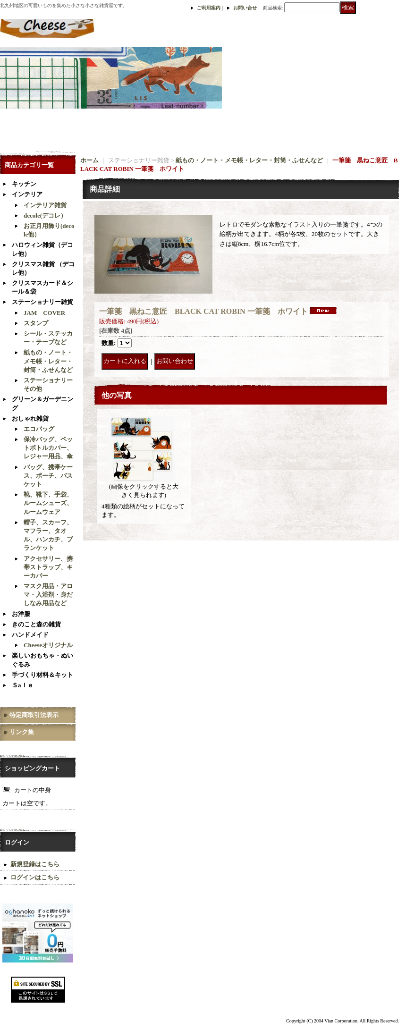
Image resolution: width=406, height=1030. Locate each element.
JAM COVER (44, 312)
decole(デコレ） (45, 215)
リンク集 (21, 731)
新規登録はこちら (34, 864)
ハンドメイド (30, 634)
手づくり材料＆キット (42, 674)
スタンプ (36, 323)
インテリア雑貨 (45, 205)
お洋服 (21, 613)
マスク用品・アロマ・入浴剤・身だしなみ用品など (48, 595)
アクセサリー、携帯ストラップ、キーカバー (48, 567)
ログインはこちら (34, 877)
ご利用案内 (208, 7)
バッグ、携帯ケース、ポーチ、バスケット (48, 476)
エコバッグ (39, 428)
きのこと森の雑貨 (36, 624)
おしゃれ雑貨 (30, 418)
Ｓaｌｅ (23, 685)
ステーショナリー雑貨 (42, 301)
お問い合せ (245, 7)
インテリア (27, 194)
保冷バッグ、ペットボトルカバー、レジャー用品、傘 (48, 448)
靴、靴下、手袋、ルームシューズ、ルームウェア (48, 503)
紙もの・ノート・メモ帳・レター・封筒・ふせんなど (48, 361)
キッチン (24, 183)
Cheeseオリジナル (48, 645)
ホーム (89, 160)
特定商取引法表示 (34, 714)
